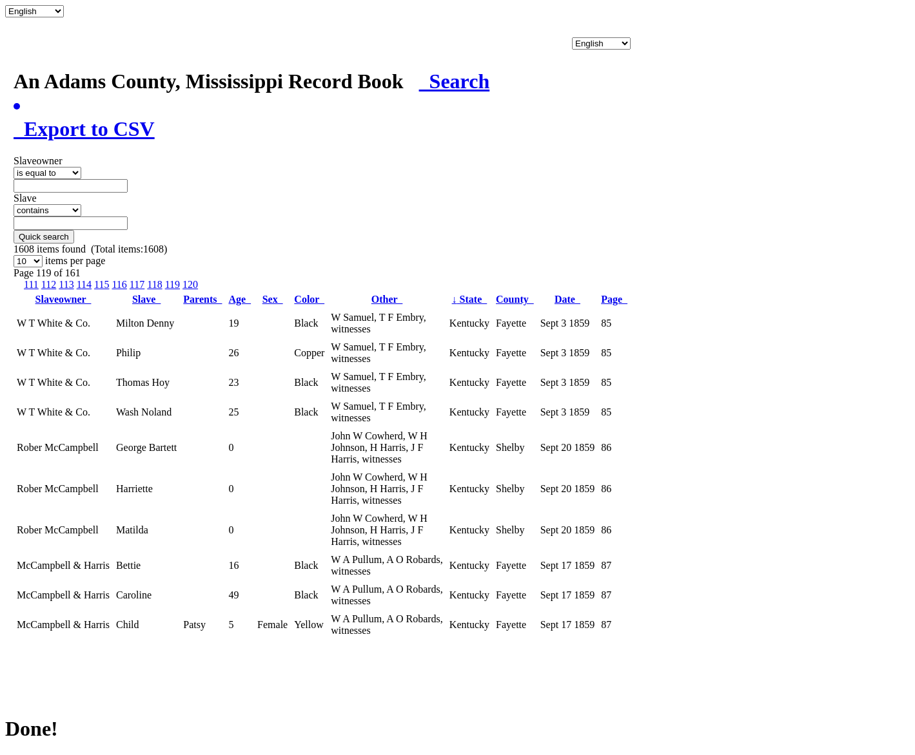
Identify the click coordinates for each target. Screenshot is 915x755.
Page (614, 299)
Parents (202, 299)
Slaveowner (63, 299)
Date (567, 299)
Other (387, 299)
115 (101, 284)
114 (84, 284)
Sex (272, 299)
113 (66, 284)
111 (31, 284)
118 (154, 284)
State (469, 299)
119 (172, 284)
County (515, 299)
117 (137, 284)
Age (239, 299)
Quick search (44, 237)
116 (119, 284)
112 (48, 284)
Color (309, 299)
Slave (146, 299)
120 (190, 284)
